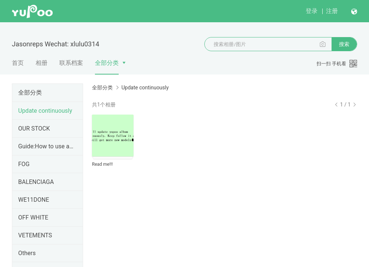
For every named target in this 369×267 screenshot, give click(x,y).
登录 (311, 10)
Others (27, 253)
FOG (24, 164)
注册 (332, 10)
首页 (18, 62)
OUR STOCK (34, 128)
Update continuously (45, 110)
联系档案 (71, 62)
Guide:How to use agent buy (46, 146)
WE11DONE (33, 199)
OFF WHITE (33, 217)
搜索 (344, 44)
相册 (41, 62)
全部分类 (107, 62)
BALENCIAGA (36, 181)
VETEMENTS (35, 235)
